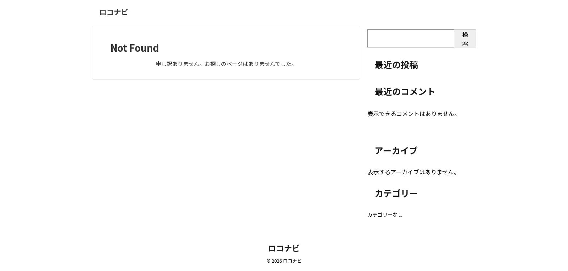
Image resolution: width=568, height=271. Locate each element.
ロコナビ (113, 12)
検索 (465, 38)
